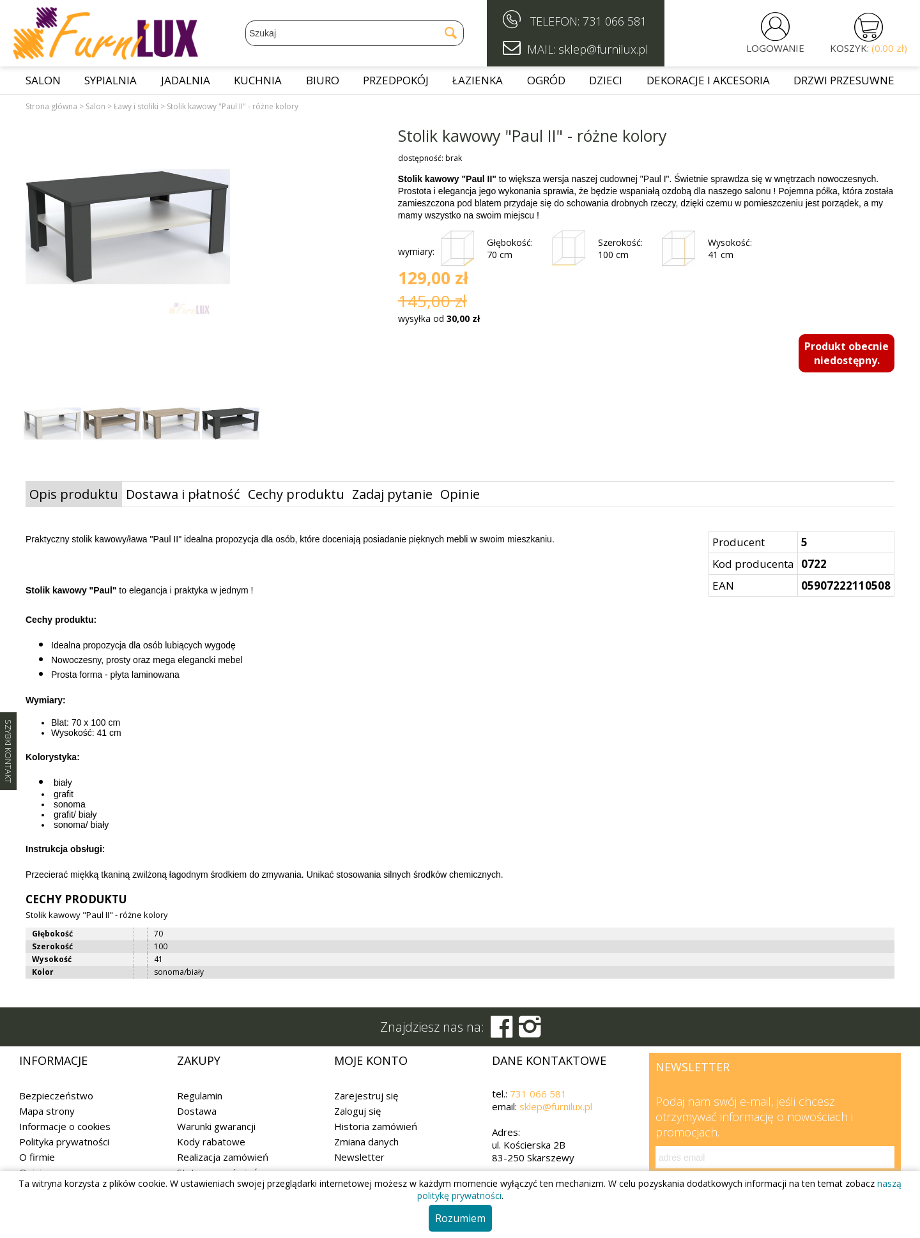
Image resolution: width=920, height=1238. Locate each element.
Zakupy (198, 1060)
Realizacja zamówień (222, 1156)
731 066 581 (615, 21)
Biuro (322, 80)
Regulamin (199, 1095)
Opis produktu (73, 494)
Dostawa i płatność (183, 494)
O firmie (37, 1156)
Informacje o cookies (65, 1126)
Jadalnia (185, 80)
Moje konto (371, 1060)
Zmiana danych (366, 1141)
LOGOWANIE (775, 48)
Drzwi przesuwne (843, 80)
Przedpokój (396, 80)
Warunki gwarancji (216, 1126)
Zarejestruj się (366, 1095)
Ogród (546, 80)
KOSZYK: (868, 48)
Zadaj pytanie (392, 494)
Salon (43, 80)
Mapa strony (47, 1110)
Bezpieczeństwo (56, 1095)
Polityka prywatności (64, 1141)
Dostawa (197, 1110)
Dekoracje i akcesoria (708, 80)
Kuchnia (258, 80)
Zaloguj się (357, 1110)
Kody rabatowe (211, 1141)
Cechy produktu (296, 494)
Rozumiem (460, 1218)
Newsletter (359, 1156)
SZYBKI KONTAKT (8, 751)
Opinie (460, 494)
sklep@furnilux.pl (555, 1106)
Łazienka (477, 80)
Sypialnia (110, 80)
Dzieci (605, 80)
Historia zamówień (375, 1126)
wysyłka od (439, 318)
